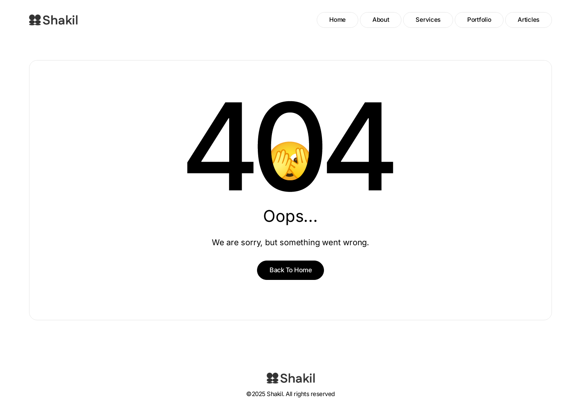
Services (428, 19)
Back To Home (290, 270)
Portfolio (479, 19)
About (380, 19)
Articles (528, 19)
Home (337, 19)
